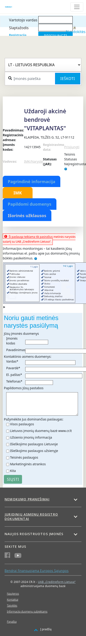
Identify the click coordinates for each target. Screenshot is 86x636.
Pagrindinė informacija (31, 181)
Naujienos (13, 594)
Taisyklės (12, 606)
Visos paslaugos (22, 424)
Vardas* (12, 361)
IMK (18, 193)
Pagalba (12, 622)
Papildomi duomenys (29, 204)
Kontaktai (12, 600)
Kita (13, 470)
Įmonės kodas (12, 340)
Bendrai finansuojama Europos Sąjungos (37, 570)
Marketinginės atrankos (28, 464)
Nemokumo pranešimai (27, 499)
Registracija (17, 35)
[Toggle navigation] (76, 6)
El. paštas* (14, 374)
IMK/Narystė (33, 161)
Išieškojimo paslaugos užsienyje (34, 451)
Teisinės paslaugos (24, 457)
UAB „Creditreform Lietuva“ (56, 582)
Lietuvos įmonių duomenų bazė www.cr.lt (41, 431)
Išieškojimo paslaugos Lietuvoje (34, 444)
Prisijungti (71, 147)
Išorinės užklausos (27, 215)
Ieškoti (67, 78)
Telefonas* (14, 381)
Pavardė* (13, 368)
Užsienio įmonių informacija (31, 437)
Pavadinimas (15, 350)
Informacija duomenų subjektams (27, 611)
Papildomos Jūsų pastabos (23, 388)
